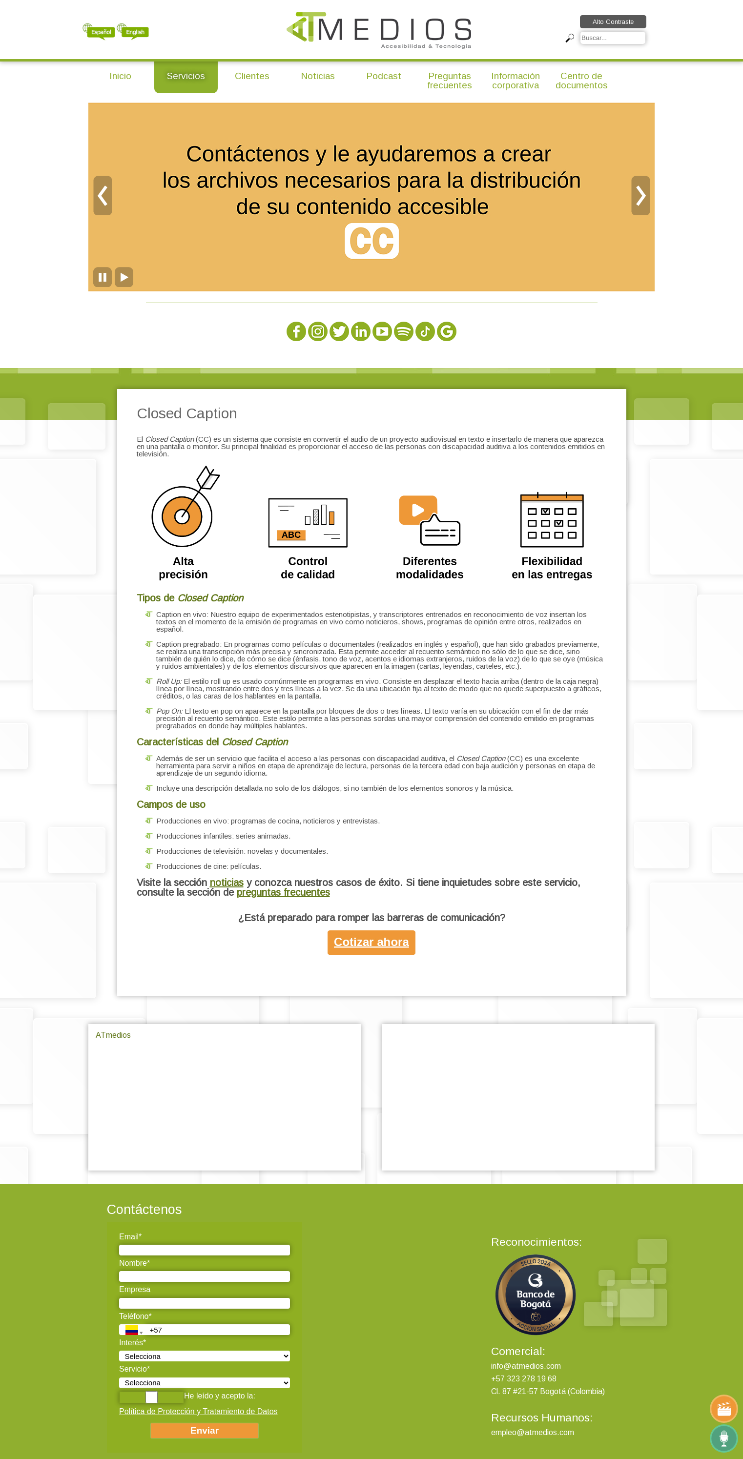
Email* (130, 1237)
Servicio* (134, 1369)
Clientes (252, 76)
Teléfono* (135, 1316)
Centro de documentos (582, 80)
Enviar (204, 1430)
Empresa (134, 1289)
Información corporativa (515, 80)
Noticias (318, 76)
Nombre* (134, 1263)
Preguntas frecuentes (449, 80)
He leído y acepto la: (187, 1397)
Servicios (186, 76)
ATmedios (113, 1035)
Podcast (383, 76)
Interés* (132, 1342)
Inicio (120, 76)
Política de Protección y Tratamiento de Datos (198, 1411)
